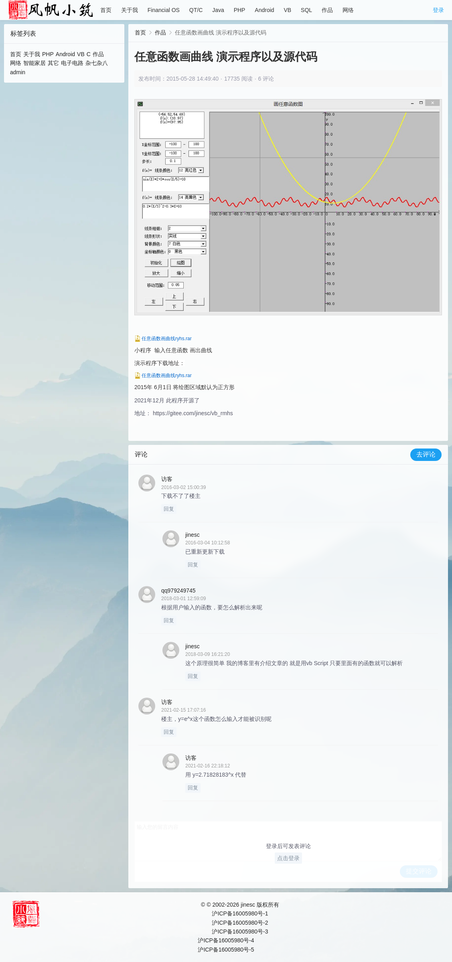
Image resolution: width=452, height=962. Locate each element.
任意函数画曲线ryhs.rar (167, 338)
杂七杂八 (96, 63)
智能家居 (34, 63)
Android (264, 10)
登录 (438, 10)
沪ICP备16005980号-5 (226, 949)
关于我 (129, 10)
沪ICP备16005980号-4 (226, 940)
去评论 (426, 454)
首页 (105, 10)
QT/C (196, 10)
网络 (348, 10)
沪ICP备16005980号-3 (240, 931)
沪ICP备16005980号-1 (240, 913)
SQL (306, 10)
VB (287, 10)
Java (218, 10)
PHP (239, 10)
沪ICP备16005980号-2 (240, 922)
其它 (53, 63)
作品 (327, 10)
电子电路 (72, 63)
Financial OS (164, 10)
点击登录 (288, 858)
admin (17, 72)
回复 (169, 509)
